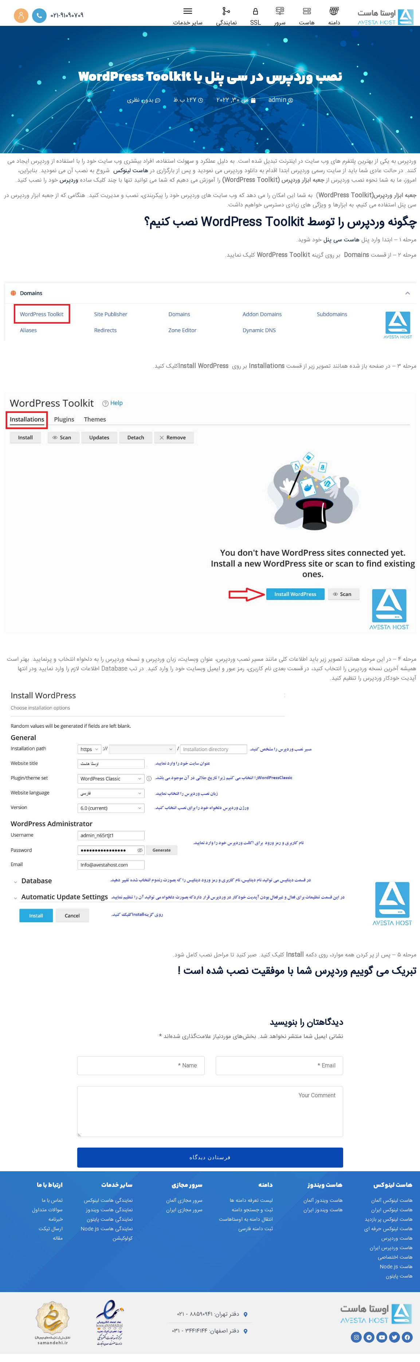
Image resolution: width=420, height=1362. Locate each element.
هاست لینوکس (130, 179)
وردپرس (70, 189)
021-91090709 (66, 16)
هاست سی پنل (342, 248)
